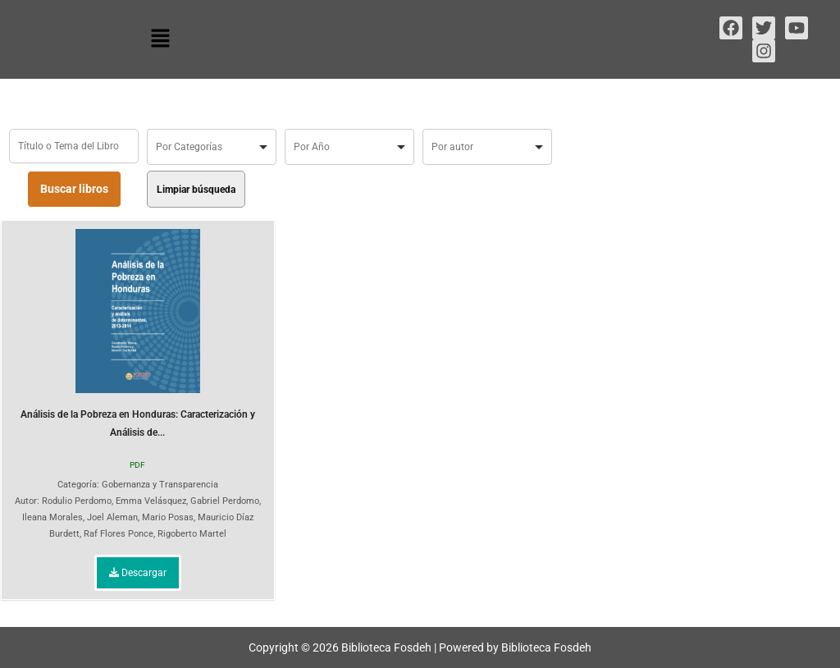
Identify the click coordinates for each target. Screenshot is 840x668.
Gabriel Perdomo (224, 501)
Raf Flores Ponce (118, 533)
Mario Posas (168, 517)
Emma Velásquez (151, 501)
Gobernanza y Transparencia (160, 484)
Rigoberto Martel (192, 533)
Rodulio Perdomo (77, 501)
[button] (160, 39)
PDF (137, 464)
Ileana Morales (52, 517)
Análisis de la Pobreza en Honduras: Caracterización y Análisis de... (138, 333)
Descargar (138, 573)
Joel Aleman (112, 517)
